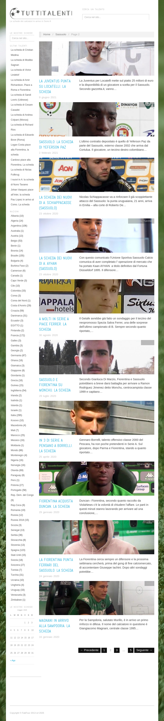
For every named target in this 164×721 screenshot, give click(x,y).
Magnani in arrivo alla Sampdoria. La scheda (54, 626)
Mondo (14, 450)
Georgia (15, 350)
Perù (13, 480)
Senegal (15, 530)
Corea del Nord (19, 300)
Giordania (16, 375)
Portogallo (16, 490)
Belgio (14, 240)
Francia (15, 335)
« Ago (12, 660)
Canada (15, 275)
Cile (13, 285)
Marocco (15, 435)
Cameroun (16, 270)
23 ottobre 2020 (48, 213)
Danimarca (16, 315)
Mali (13, 430)
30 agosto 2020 (48, 335)
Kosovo (15, 420)
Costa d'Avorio (18, 305)
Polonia (15, 485)
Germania (16, 355)
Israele (14, 410)
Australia (15, 231)
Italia (13, 415)
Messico (15, 440)
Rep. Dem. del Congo (22, 495)
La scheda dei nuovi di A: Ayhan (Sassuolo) (55, 263)
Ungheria (16, 585)
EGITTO (15, 325)
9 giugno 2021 (48, 97)
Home (46, 34)
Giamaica (16, 365)
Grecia (14, 380)
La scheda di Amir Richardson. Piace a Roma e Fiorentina (21, 85)
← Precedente (89, 650)
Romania (15, 510)
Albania (15, 215)
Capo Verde (17, 280)
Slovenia (15, 545)
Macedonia (17, 425)
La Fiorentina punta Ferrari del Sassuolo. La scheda (56, 565)
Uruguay (15, 590)
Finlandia (16, 330)
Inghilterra (16, 390)
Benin (14, 245)
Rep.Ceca (16, 505)
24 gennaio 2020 (49, 576)
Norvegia (15, 465)
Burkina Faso (18, 265)
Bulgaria (15, 260)
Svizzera (15, 565)
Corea (14, 295)
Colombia (16, 290)
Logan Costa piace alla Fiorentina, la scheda (21, 149)
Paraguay (16, 475)
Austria (14, 235)
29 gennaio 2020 (49, 512)
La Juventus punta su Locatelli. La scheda (55, 86)
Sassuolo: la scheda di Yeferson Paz (56, 144)
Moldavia (15, 445)
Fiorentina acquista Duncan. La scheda (56, 504)
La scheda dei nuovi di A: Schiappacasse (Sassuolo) (55, 202)
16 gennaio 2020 (49, 636)
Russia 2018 (17, 520)
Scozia (14, 525)
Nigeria (14, 460)
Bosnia (14, 250)
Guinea (15, 385)
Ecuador (15, 320)
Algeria (14, 220)
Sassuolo (60, 34)
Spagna (15, 550)
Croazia (15, 310)
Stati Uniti (16, 555)
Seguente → (144, 650)
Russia (14, 515)
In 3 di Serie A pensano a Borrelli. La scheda (56, 445)
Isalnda (15, 400)
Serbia (14, 535)
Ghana (14, 360)
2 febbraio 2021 (48, 152)
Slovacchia (16, 540)
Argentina (16, 225)
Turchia (15, 574)
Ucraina (15, 580)
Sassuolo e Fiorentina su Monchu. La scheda (55, 385)
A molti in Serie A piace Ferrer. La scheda (54, 324)
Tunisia (14, 570)
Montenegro (17, 455)
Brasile (14, 255)
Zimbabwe (16, 599)
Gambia (15, 345)
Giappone (16, 370)
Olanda (15, 470)
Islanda (15, 405)
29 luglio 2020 (47, 395)
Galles (14, 340)
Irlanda (14, 395)
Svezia (14, 560)
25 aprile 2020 (48, 456)
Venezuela (16, 594)
